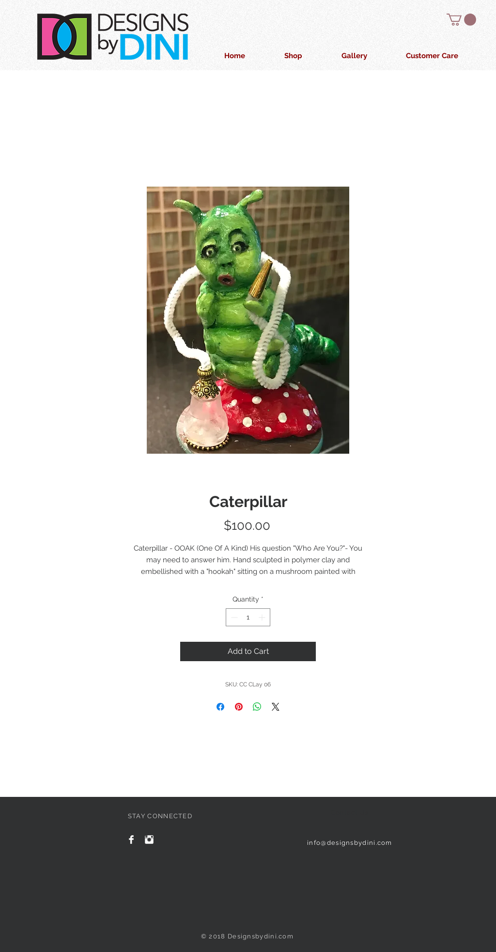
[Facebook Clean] (131, 839)
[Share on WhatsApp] (257, 707)
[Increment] (263, 617)
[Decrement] (233, 617)
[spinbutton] (248, 617)
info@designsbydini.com (349, 842)
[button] (461, 20)
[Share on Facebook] (220, 707)
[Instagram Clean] (149, 839)
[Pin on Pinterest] (239, 707)
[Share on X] (275, 707)
